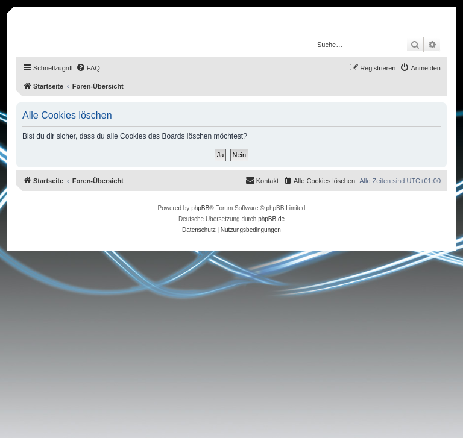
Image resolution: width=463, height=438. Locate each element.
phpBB (200, 208)
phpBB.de (271, 219)
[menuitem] (88, 68)
